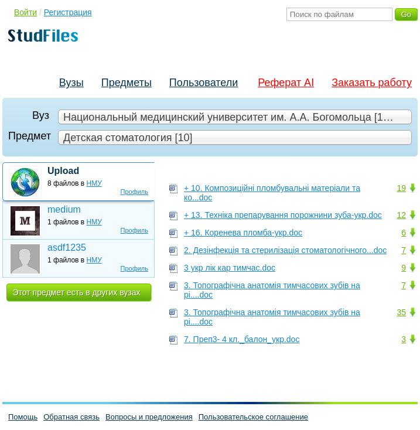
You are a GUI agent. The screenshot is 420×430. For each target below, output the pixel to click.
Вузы (71, 82)
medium (64, 209)
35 (401, 312)
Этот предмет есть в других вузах (77, 292)
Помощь (22, 416)
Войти (25, 12)
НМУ (94, 183)
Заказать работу (372, 82)
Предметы (126, 82)
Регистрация (68, 12)
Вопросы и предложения (149, 416)
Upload (63, 171)
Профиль (135, 191)
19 (401, 188)
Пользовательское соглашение (253, 416)
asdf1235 (66, 247)
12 (401, 215)
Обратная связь (71, 416)
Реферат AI (286, 82)
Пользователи (203, 82)
